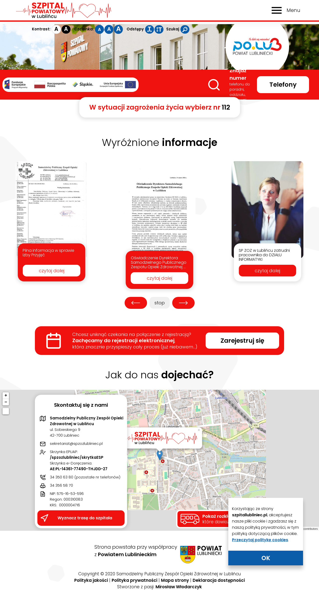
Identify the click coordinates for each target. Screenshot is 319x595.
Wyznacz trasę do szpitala (85, 518)
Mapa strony (175, 580)
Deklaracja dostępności (219, 580)
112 (226, 107)
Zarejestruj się (242, 340)
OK (265, 558)
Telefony (283, 84)
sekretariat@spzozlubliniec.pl (76, 443)
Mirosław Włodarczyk (179, 587)
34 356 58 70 (61, 485)
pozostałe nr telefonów (97, 477)
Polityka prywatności (134, 580)
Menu (293, 10)
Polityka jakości (91, 580)
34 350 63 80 (61, 477)
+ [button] (5, 395)
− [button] (5, 402)
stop (157, 302)
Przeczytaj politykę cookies (260, 540)
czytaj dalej (51, 270)
